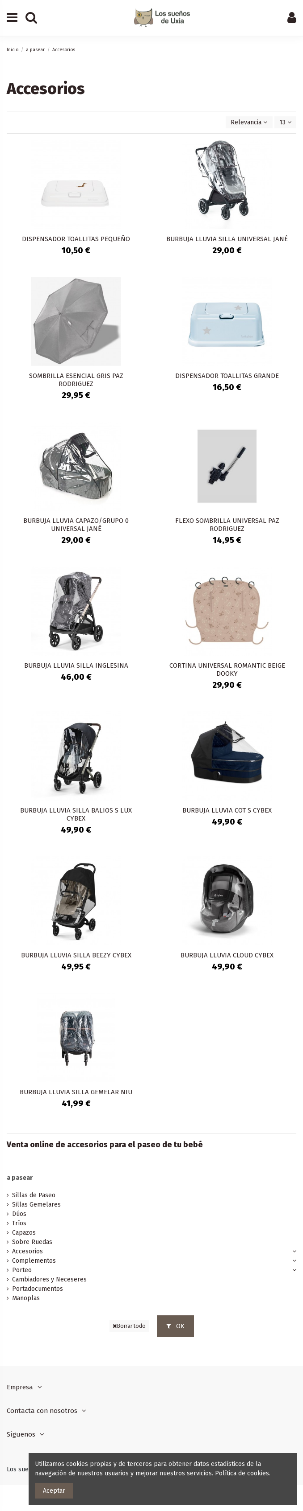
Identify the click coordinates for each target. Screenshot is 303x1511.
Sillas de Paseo (33, 1195)
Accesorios (27, 1251)
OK (175, 1326)
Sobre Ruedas (32, 1242)
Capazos (24, 1232)
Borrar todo (129, 1326)
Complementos (34, 1261)
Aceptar (54, 1491)
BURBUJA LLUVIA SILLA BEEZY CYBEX (76, 955)
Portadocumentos (37, 1289)
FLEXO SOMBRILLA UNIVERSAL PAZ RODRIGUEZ (227, 525)
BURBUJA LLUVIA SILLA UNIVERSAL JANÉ (227, 239)
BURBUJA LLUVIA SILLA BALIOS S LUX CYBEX (76, 814)
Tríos (19, 1223)
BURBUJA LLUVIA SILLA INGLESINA (76, 665)
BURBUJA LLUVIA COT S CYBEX (227, 810)
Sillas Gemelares (36, 1204)
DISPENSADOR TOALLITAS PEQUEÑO (76, 239)
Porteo (22, 1270)
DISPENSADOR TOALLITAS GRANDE (227, 376)
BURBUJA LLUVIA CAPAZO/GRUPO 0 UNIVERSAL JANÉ (76, 525)
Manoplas (26, 1298)
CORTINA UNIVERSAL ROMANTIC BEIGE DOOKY (227, 669)
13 (285, 122)
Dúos (19, 1214)
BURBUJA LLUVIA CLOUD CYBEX (227, 955)
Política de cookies (242, 1473)
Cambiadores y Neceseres (49, 1279)
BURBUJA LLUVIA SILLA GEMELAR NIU (76, 1092)
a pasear (20, 1178)
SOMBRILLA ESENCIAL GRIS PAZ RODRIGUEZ (76, 380)
